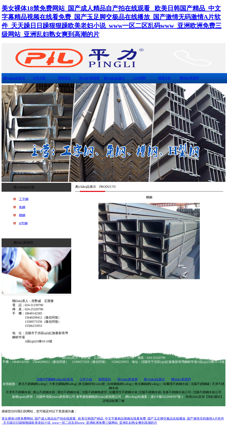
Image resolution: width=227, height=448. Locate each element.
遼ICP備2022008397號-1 (166, 396)
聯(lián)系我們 (189, 78)
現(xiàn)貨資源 (89, 78)
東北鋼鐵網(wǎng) (147, 384)
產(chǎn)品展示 (114, 78)
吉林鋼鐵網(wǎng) (119, 384)
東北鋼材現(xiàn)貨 (91, 384)
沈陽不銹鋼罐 (200, 384)
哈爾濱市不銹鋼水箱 (123, 392)
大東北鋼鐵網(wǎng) (63, 384)
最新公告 (164, 78)
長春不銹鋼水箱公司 (177, 392)
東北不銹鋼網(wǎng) (32, 384)
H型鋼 (23, 223)
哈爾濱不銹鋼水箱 (175, 384)
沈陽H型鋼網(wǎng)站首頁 (54, 379)
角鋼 (22, 207)
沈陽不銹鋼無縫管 (94, 392)
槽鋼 (22, 215)
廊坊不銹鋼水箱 (68, 392)
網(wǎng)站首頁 (14, 78)
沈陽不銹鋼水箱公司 (207, 392)
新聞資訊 (64, 78)
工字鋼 (23, 199)
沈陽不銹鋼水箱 (150, 392)
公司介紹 (39, 78)
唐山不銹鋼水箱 (44, 392)
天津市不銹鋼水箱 (18, 392)
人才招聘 (139, 78)
